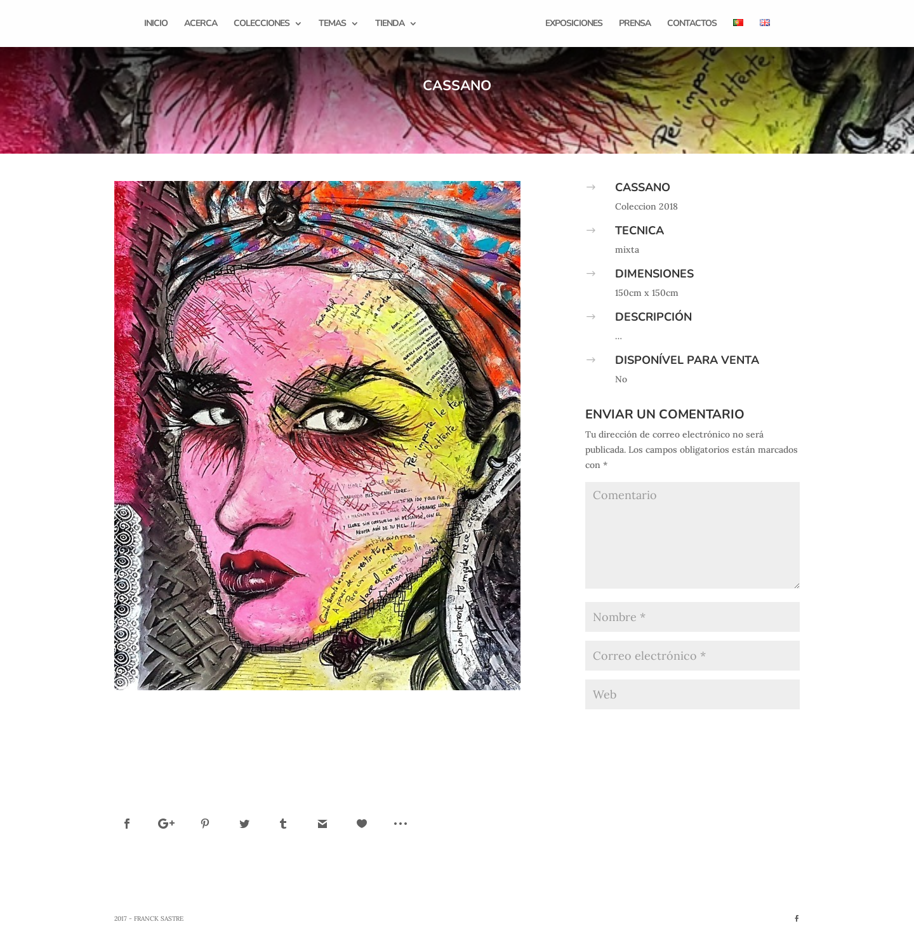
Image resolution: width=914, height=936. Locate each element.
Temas (332, 24)
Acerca (200, 24)
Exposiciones (573, 24)
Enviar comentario (741, 729)
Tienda (389, 24)
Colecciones (261, 24)
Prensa (635, 24)
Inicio (156, 24)
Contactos (692, 24)
